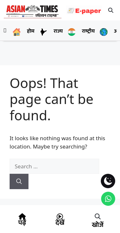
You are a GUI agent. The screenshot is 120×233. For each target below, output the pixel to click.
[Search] (19, 181)
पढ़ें (22, 223)
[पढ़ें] (22, 216)
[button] (111, 10)
